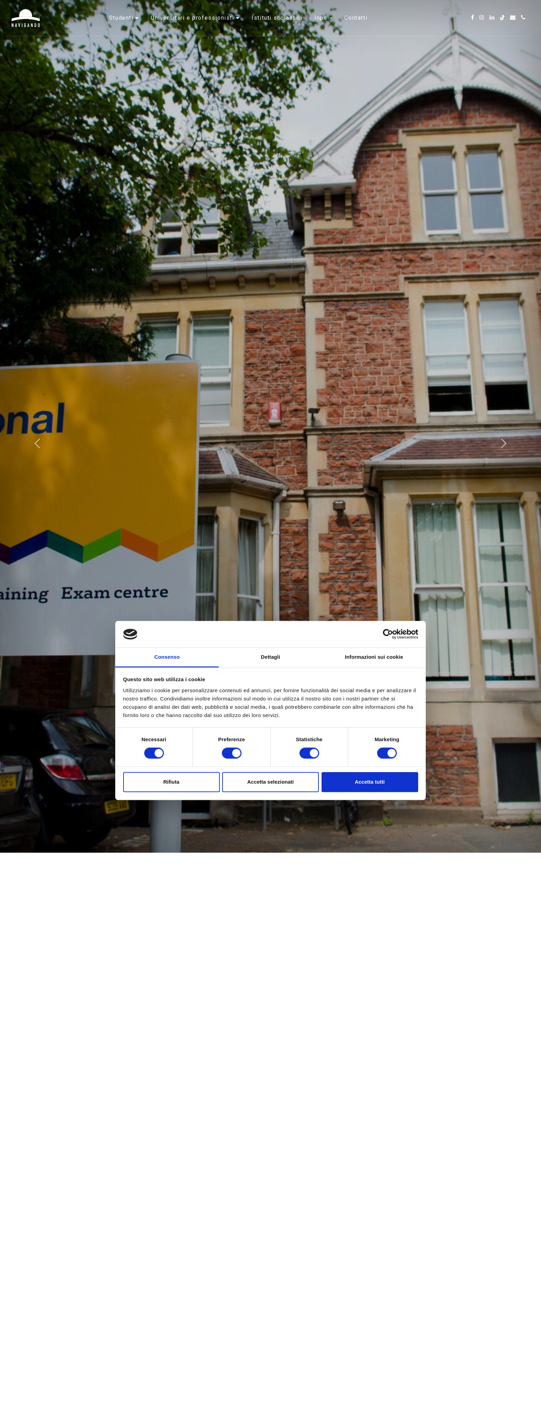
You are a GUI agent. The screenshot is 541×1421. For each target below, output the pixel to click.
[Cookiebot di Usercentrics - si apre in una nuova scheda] (388, 634)
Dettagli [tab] (270, 657)
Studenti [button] (122, 25)
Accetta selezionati (270, 782)
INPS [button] (323, 25)
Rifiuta (171, 782)
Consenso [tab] (166, 657)
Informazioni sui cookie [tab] (374, 657)
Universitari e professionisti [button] (193, 25)
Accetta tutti (370, 782)
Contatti (355, 25)
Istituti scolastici (277, 25)
